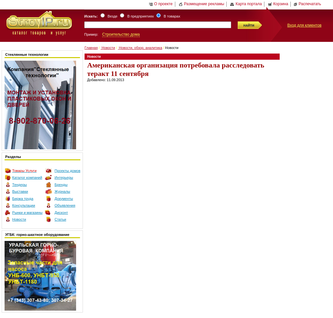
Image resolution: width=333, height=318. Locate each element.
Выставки (20, 191)
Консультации (23, 205)
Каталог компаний (27, 177)
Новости (19, 219)
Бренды (61, 185)
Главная (91, 48)
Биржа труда (22, 199)
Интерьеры (64, 177)
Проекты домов (67, 171)
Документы (64, 199)
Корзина (278, 4)
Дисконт (61, 212)
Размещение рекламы (201, 4)
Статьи (60, 219)
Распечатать (307, 4)
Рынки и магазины (27, 212)
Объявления (65, 205)
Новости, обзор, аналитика (140, 48)
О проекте (161, 4)
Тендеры (19, 185)
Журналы (62, 191)
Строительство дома (121, 34)
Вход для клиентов (304, 25)
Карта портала (246, 4)
